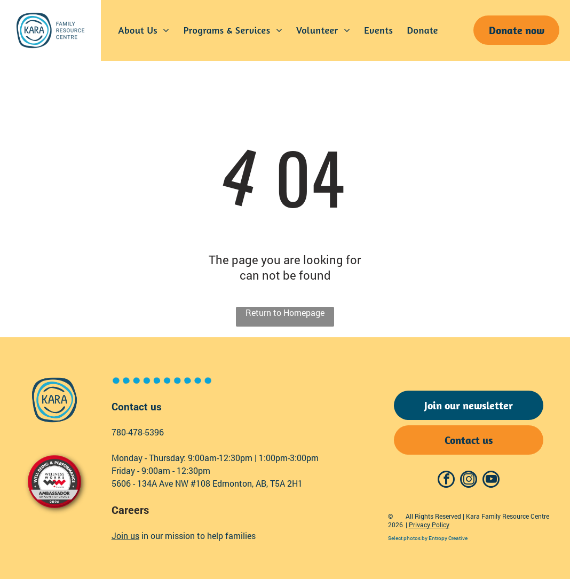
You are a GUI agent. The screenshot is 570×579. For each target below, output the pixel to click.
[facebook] (446, 480)
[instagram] (468, 480)
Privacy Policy (429, 524)
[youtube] (491, 480)
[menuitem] (144, 30)
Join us (125, 535)
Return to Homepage (285, 312)
